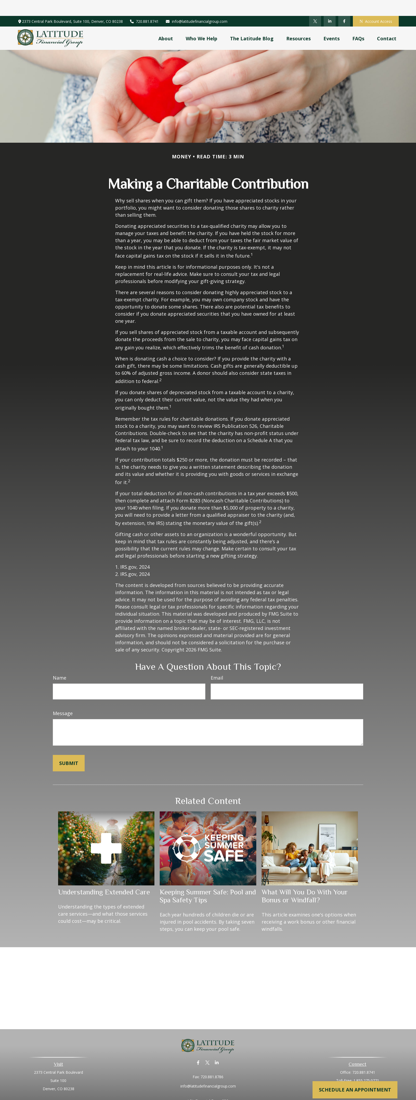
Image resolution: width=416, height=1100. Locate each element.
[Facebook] (344, 5)
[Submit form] (69, 747)
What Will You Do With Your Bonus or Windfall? (305, 880)
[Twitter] (315, 5)
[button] (165, 22)
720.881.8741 (144, 5)
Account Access (375, 5)
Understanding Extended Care (104, 876)
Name (59, 662)
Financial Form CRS (211, 1085)
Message (63, 697)
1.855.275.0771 (366, 1064)
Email (217, 662)
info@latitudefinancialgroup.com (196, 5)
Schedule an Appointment (355, 1089)
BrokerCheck (263, 1094)
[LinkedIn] (330, 5)
